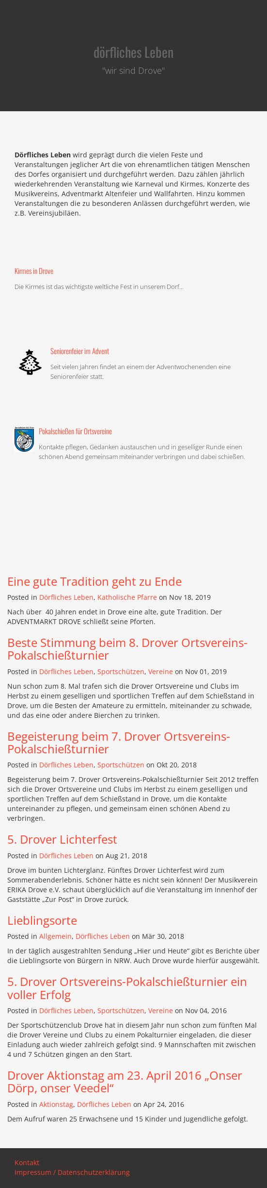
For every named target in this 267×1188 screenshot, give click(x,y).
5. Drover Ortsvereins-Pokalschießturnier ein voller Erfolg (127, 987)
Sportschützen (120, 671)
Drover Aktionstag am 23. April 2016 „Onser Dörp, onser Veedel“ (124, 1081)
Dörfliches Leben (66, 597)
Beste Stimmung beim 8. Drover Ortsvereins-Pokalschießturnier (127, 648)
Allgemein (55, 936)
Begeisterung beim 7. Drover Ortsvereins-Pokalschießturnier (118, 742)
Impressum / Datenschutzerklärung (72, 1172)
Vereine (160, 671)
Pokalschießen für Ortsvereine (75, 430)
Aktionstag (56, 1104)
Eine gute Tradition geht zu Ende (94, 581)
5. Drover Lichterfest (62, 839)
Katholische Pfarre (127, 597)
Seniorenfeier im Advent (79, 350)
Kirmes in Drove (34, 270)
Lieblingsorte (42, 920)
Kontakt (27, 1162)
